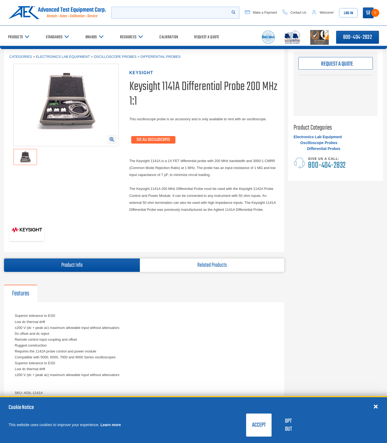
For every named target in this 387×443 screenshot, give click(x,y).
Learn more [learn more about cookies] (110, 425)
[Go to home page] (57, 12)
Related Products (212, 265)
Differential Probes (161, 57)
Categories (20, 57)
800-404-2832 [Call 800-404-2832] (357, 37)
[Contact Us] (294, 12)
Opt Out (288, 425)
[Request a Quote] (206, 37)
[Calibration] (168, 37)
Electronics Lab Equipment (63, 57)
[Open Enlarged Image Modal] (112, 139)
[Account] (322, 12)
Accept (259, 425)
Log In (348, 13)
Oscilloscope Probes (115, 57)
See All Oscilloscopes (153, 139)
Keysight (141, 72)
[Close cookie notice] (375, 406)
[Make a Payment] (261, 12)
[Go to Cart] (368, 12)
